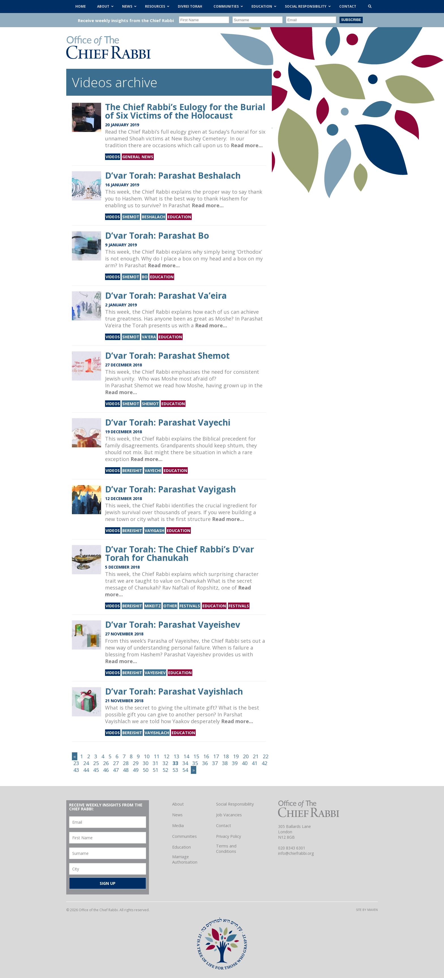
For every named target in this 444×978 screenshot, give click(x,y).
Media (178, 825)
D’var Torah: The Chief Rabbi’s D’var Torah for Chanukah (179, 553)
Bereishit (132, 470)
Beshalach (153, 216)
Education (179, 216)
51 (155, 769)
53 (175, 769)
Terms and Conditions (226, 848)
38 (225, 763)
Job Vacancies (229, 814)
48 (126, 769)
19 (236, 756)
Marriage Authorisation (184, 859)
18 (226, 756)
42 (264, 763)
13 (176, 756)
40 (244, 763)
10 (147, 756)
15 (196, 756)
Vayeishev (155, 672)
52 (165, 769)
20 (246, 756)
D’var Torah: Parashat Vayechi (167, 422)
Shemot (130, 216)
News (177, 814)
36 (205, 763)
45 (96, 769)
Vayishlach (157, 732)
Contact (223, 825)
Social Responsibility (235, 804)
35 (195, 763)
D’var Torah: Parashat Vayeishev (172, 624)
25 (96, 763)
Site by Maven (367, 909)
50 (145, 769)
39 (235, 763)
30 (145, 763)
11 (156, 756)
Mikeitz (153, 605)
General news (137, 156)
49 (135, 769)
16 (206, 756)
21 (256, 756)
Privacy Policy (228, 836)
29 (135, 763)
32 (165, 763)
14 (186, 756)
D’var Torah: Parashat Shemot (167, 355)
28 (126, 763)
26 (106, 763)
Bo (145, 276)
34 (185, 763)
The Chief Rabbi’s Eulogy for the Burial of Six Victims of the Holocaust (185, 111)
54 (185, 769)
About (178, 804)
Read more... (247, 145)
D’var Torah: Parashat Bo (157, 235)
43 (76, 769)
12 (166, 756)
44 (86, 769)
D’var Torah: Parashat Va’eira (166, 295)
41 (254, 763)
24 (86, 763)
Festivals (190, 605)
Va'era (149, 336)
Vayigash (154, 530)
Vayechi (153, 470)
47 (116, 769)
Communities (184, 836)
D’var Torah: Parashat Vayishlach (174, 691)
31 (155, 763)
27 (116, 763)
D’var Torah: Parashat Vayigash (170, 489)
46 (106, 769)
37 (215, 763)
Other (170, 605)
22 (265, 756)
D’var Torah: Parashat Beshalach (173, 175)
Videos (113, 156)
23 (76, 763)
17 (216, 756)
